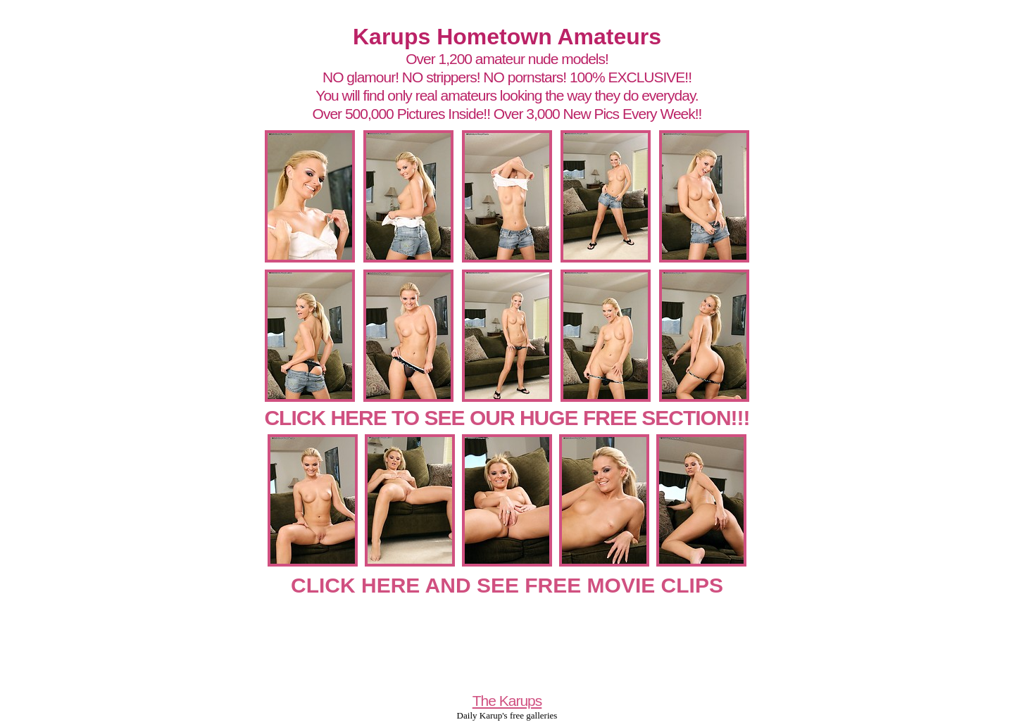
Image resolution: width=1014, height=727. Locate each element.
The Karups (507, 701)
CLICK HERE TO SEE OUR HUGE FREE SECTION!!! (506, 417)
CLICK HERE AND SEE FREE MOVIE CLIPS (507, 585)
